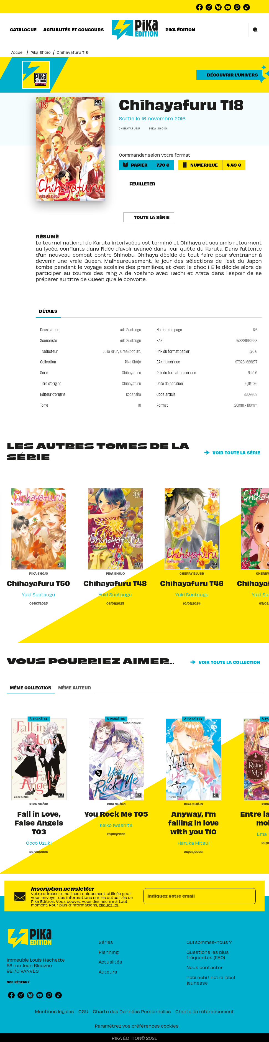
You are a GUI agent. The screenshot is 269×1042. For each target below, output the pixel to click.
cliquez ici (108, 905)
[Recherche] (255, 30)
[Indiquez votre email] (193, 896)
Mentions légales (54, 1011)
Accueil (17, 52)
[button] (229, 75)
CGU (83, 1011)
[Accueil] (135, 30)
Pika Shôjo (40, 52)
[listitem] (199, 7)
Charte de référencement (204, 1011)
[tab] (23, 29)
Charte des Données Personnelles (132, 1011)
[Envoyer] (249, 896)
